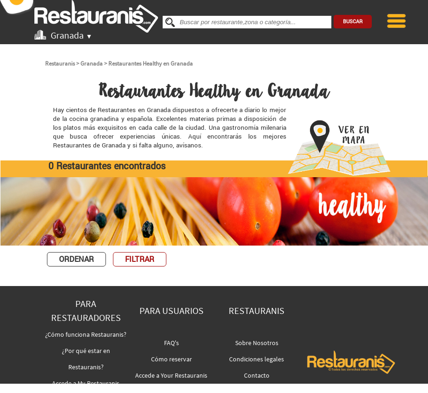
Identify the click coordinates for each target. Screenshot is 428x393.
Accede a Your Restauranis (171, 375)
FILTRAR (139, 259)
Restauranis (60, 63)
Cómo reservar (171, 359)
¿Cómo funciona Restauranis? (85, 334)
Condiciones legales (256, 359)
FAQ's (171, 343)
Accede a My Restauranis (85, 383)
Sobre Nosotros (256, 343)
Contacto (257, 375)
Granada (91, 63)
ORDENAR (76, 259)
